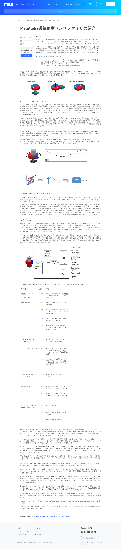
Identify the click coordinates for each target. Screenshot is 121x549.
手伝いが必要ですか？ (89, 538)
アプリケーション (23, 531)
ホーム (17, 20)
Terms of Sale (98, 542)
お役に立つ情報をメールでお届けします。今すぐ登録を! (53, 516)
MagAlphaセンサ (41, 56)
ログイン (100, 4)
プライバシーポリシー (87, 542)
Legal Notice (84, 544)
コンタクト (37, 534)
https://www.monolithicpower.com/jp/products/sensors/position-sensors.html (71, 501)
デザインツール (23, 534)
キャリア (37, 531)
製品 (19, 528)
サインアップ (110, 4)
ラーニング (23, 20)
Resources (31, 20)
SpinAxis (23, 139)
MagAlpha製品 (56, 284)
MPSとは (37, 528)
